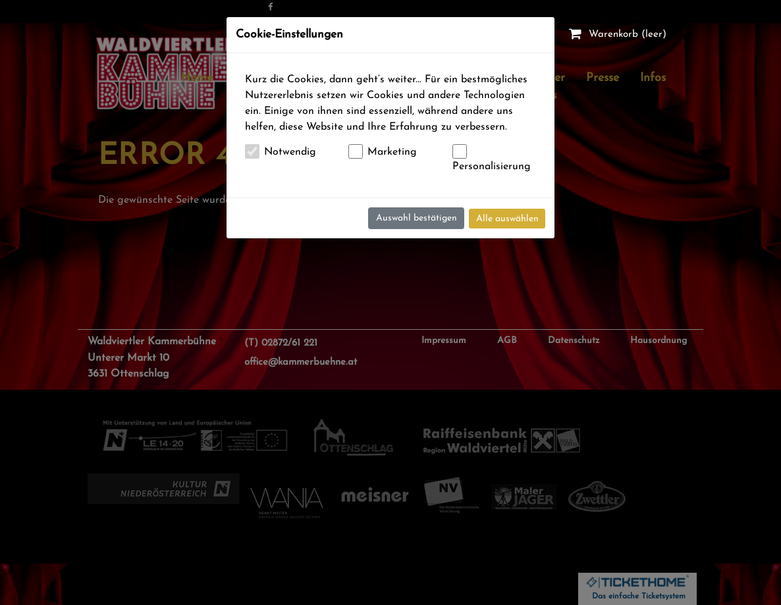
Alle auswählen (507, 219)
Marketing (392, 152)
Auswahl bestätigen (416, 218)
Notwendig (290, 152)
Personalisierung (491, 166)
